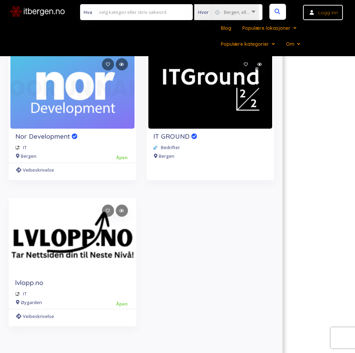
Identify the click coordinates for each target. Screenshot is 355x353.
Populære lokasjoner (266, 28)
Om (290, 44)
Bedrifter (170, 147)
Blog (226, 28)
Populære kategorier (245, 44)
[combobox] (226, 12)
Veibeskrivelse (35, 170)
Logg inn (328, 12)
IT (25, 147)
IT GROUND (175, 136)
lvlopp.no (29, 282)
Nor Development (46, 136)
